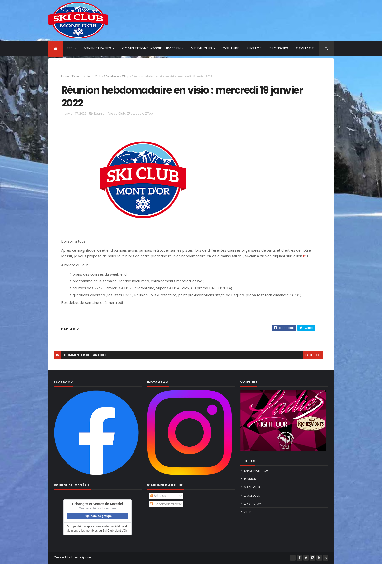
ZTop (125, 76)
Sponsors (278, 48)
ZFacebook (111, 76)
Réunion (77, 76)
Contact (305, 48)
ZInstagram (252, 504)
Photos (254, 48)
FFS (70, 48)
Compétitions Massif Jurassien (151, 48)
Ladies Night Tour (257, 471)
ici (304, 255)
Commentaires (165, 504)
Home (65, 76)
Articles (158, 495)
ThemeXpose (81, 557)
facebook (313, 355)
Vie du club (201, 48)
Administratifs (97, 48)
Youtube (231, 48)
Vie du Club (93, 76)
